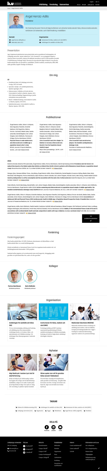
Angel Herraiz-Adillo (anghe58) (73, 410)
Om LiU (78, 5)
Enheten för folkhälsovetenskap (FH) (27, 407)
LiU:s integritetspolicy (91, 448)
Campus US (42, 451)
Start (9, 8)
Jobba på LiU (90, 5)
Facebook (27, 446)
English (91, 2)
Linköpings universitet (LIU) (24, 410)
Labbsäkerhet (57, 457)
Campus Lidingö (43, 457)
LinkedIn (27, 452)
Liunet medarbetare (75, 445)
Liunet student (73, 448)
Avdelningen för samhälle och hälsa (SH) (52, 42)
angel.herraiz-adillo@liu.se (18, 40)
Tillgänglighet (89, 454)
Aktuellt (84, 5)
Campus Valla (42, 448)
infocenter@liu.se (13, 448)
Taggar (49, 410)
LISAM (72, 451)
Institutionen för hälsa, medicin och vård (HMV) (54, 40)
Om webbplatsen (90, 445)
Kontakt (97, 5)
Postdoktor (88, 410)
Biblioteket (57, 445)
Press (55, 454)
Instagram (27, 449)
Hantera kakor (89, 451)
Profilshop (57, 460)
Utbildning (43, 4)
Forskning (53, 4)
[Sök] (97, 2)
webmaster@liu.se (90, 459)
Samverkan (64, 4)
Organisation (39, 410)
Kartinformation (43, 445)
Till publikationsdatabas (90, 217)
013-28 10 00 (12, 451)
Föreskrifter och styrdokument (58, 464)
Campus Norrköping (44, 454)
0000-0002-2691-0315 (17, 42)
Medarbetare (57, 410)
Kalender (56, 448)
